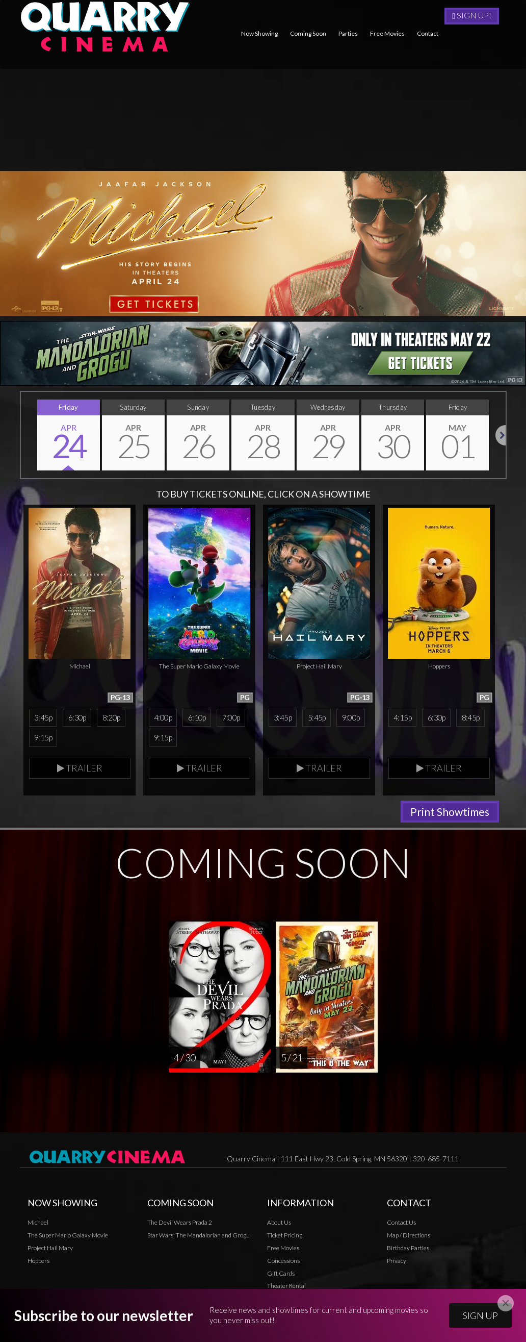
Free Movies (387, 33)
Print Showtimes (449, 811)
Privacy (276, 1298)
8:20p (111, 717)
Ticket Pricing (284, 1235)
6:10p (197, 717)
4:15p (402, 717)
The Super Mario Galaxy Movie (68, 1235)
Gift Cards (281, 1273)
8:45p (471, 717)
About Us (279, 1222)
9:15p (43, 737)
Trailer (79, 768)
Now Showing (259, 33)
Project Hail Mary (50, 1248)
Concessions (283, 1260)
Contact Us (401, 1222)
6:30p (77, 717)
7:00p (231, 717)
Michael (38, 1222)
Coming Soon (308, 33)
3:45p (43, 717)
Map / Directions (408, 1235)
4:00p (163, 717)
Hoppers (38, 1260)
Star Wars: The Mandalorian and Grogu (198, 1235)
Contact (427, 33)
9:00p (351, 717)
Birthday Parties (408, 1248)
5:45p (317, 717)
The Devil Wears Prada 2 (179, 1222)
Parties (348, 33)
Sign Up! (471, 15)
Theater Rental (286, 1285)
